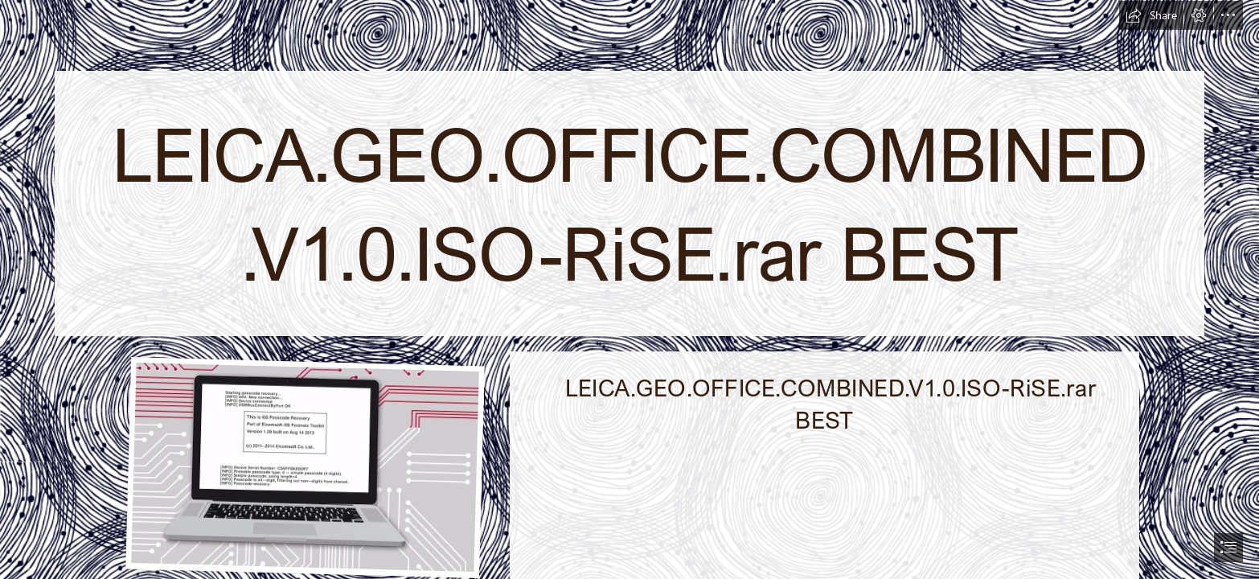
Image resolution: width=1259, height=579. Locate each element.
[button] (1151, 15)
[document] (629, 289)
